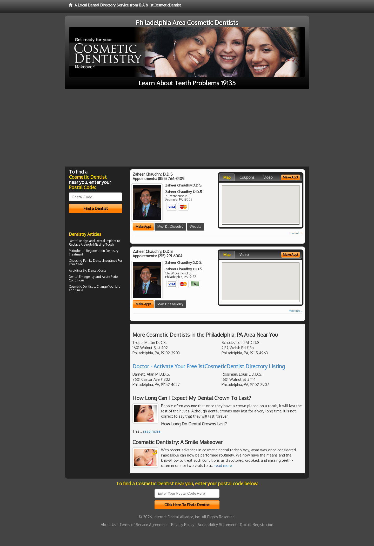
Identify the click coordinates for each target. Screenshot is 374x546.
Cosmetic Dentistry (82, 286)
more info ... (295, 233)
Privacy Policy (182, 524)
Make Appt (143, 227)
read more (152, 431)
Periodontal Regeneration (87, 251)
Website (195, 227)
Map (227, 177)
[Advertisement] (187, 127)
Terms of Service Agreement (143, 524)
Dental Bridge (78, 241)
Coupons (247, 177)
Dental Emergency (82, 277)
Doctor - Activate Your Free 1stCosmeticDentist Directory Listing (208, 366)
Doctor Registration (256, 524)
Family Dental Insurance (100, 260)
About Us (108, 524)
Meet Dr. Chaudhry (170, 227)
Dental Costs (97, 270)
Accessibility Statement (217, 524)
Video (268, 177)
